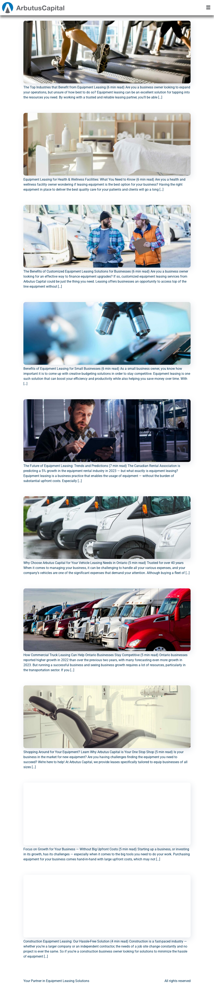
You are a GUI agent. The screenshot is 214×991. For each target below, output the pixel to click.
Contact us (128, 984)
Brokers (147, 984)
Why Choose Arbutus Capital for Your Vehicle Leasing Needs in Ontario (90, 494)
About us (107, 984)
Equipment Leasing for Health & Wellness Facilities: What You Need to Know (95, 110)
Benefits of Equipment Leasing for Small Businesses (73, 300)
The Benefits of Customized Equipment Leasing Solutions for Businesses (91, 202)
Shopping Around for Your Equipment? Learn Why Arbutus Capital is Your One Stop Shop (106, 683)
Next (185, 970)
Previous (31, 970)
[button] (208, 7)
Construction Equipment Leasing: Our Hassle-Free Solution (79, 872)
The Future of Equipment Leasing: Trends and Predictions (77, 397)
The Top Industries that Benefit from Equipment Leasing (76, 18)
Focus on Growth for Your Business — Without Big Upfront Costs (85, 780)
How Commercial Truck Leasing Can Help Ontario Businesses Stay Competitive (96, 586)
